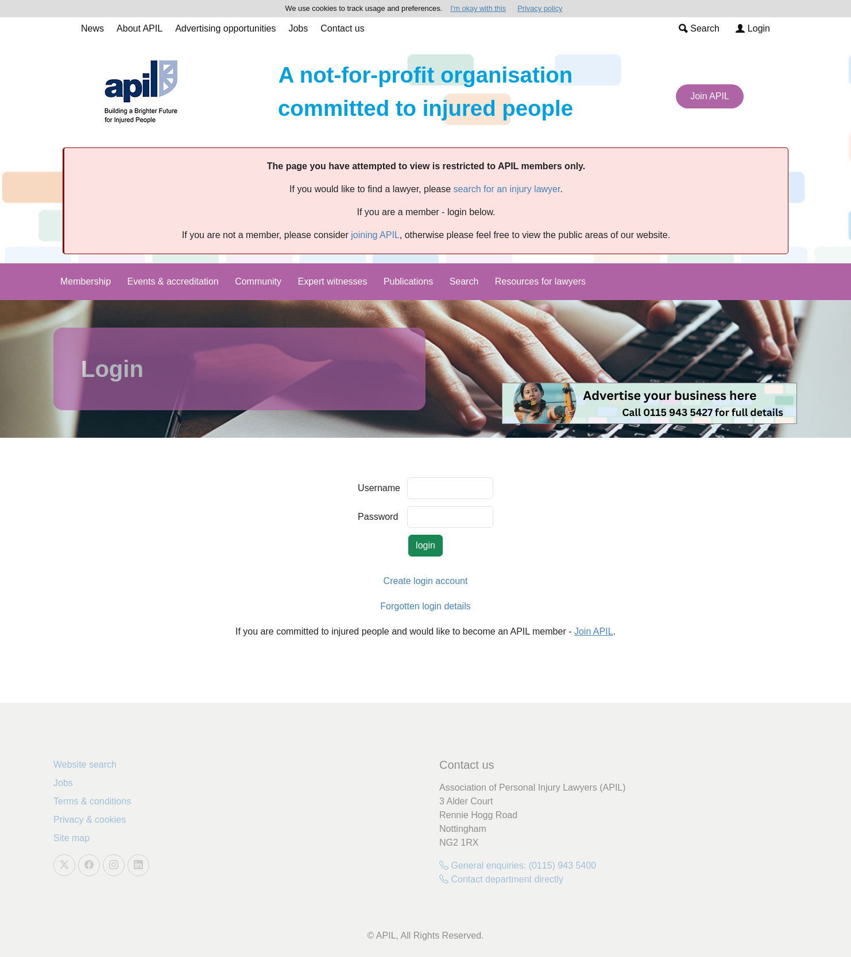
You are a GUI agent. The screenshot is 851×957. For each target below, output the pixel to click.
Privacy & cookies (89, 819)
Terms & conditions (92, 801)
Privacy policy (539, 8)
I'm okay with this (478, 8)
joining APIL (375, 235)
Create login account (426, 581)
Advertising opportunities (225, 28)
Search (699, 28)
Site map (71, 838)
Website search (85, 764)
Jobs (298, 28)
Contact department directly (501, 879)
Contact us (342, 28)
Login (753, 28)
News (92, 28)
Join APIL (709, 96)
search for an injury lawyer (507, 189)
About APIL (140, 28)
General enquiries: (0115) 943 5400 (517, 865)
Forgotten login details (425, 606)
